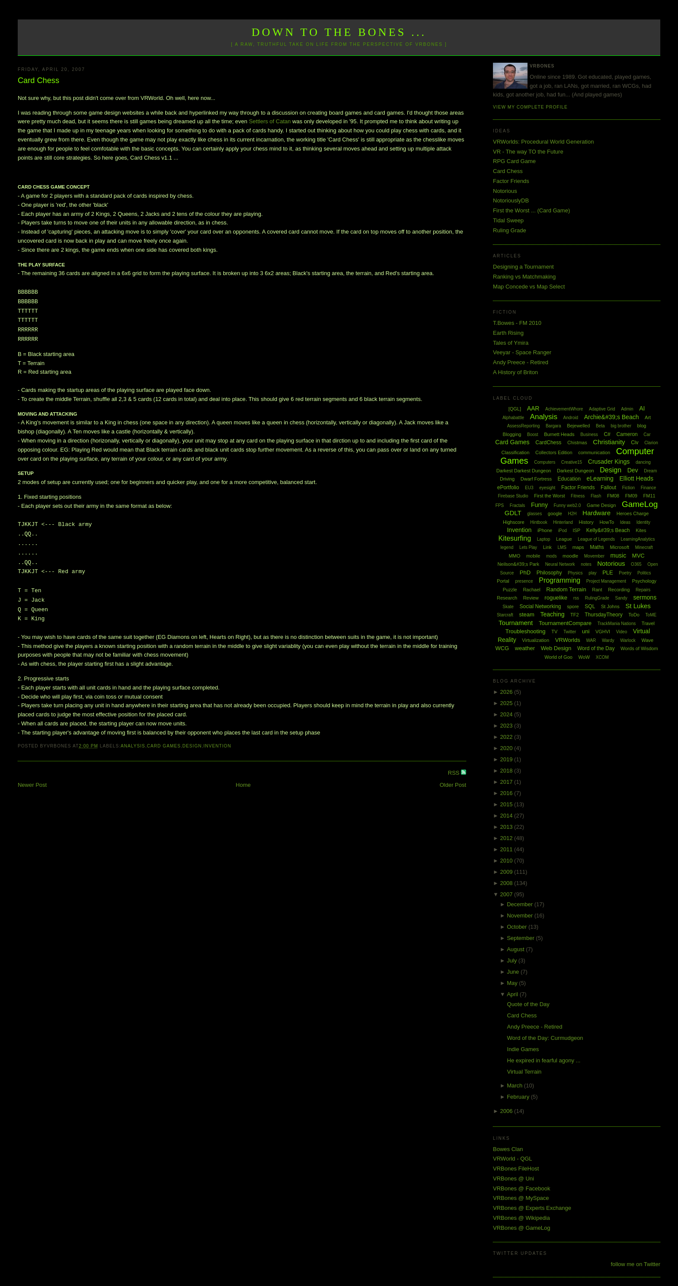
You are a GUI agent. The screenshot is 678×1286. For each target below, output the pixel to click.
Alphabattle (513, 417)
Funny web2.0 (567, 505)
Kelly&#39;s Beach (608, 530)
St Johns (610, 606)
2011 (507, 849)
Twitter (569, 631)
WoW (584, 657)
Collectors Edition (553, 452)
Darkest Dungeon (575, 470)
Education (569, 479)
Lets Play (528, 547)
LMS (561, 547)
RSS (454, 773)
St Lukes (637, 605)
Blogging (512, 434)
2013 (507, 827)
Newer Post (32, 785)
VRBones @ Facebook (521, 1188)
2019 (507, 759)
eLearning (600, 478)
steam (526, 614)
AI (642, 408)
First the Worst (549, 495)
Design (192, 746)
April (513, 994)
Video (621, 631)
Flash (596, 496)
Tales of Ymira (510, 343)
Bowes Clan (508, 1149)
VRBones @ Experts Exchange (532, 1208)
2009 (507, 872)
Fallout (608, 487)
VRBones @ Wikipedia (521, 1218)
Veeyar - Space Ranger (522, 352)
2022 (507, 737)
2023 (507, 725)
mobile (533, 555)
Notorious (505, 191)
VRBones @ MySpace (521, 1198)
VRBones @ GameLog (521, 1228)
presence (524, 581)
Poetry (625, 573)
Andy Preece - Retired (520, 362)
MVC (638, 555)
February (519, 1097)
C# (607, 434)
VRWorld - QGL (512, 1158)
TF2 (574, 614)
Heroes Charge (633, 513)
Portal (503, 581)
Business (589, 434)
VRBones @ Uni (513, 1178)
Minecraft (644, 547)
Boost (532, 434)
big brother (621, 425)
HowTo (606, 522)
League (564, 539)
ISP (576, 530)
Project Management (606, 581)
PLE (607, 572)
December (520, 904)
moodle (570, 555)
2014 (507, 815)
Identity (643, 522)
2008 (507, 883)
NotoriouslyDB (511, 200)
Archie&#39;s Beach (611, 417)
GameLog (640, 504)
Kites (641, 530)
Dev (632, 470)
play (592, 573)
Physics (575, 573)
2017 (507, 782)
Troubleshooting (525, 631)
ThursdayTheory (603, 615)
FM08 (613, 495)
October (517, 927)
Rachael (531, 589)
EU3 (529, 487)
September (521, 938)
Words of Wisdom (639, 648)
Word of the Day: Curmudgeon (545, 1038)
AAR (533, 408)
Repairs (643, 589)
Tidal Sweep (508, 220)
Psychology (644, 581)
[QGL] (514, 408)
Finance (648, 487)
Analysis (133, 746)
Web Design (556, 648)
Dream (650, 470)
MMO (514, 555)
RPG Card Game (514, 161)
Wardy (608, 640)
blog (641, 425)
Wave (648, 640)
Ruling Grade (509, 230)
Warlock (628, 640)
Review (531, 597)
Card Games (164, 746)
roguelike (555, 597)
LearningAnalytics (638, 539)
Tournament (516, 622)
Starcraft (505, 615)
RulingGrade (597, 598)
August (516, 949)
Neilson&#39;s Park (518, 564)
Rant (597, 589)
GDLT (513, 512)
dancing (643, 462)
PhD (525, 572)
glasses (534, 513)
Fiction (628, 487)
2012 (507, 838)
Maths (597, 547)
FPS (500, 505)
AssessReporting (523, 425)
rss (576, 598)
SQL (590, 606)
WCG (502, 648)
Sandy (621, 598)
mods (551, 556)
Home (243, 785)
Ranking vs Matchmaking (524, 276)
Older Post (453, 785)
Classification (516, 452)
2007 (507, 894)
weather (525, 648)
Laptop (543, 539)
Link (547, 547)
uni (585, 631)
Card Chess (38, 80)
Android (570, 417)
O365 (636, 564)
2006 (507, 1111)
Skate (508, 606)
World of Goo (558, 657)
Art (648, 417)
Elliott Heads (637, 478)
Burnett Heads (559, 434)
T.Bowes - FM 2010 (517, 323)
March (515, 1085)
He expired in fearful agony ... (544, 1060)
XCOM (602, 657)
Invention (217, 746)
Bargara (553, 425)
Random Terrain (566, 589)
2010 (507, 860)
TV (554, 631)
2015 (507, 804)
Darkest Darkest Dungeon (523, 470)
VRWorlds (567, 640)
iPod (562, 530)
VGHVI (602, 631)
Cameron (626, 434)
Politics (644, 573)
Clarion (651, 442)
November (520, 915)
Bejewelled (578, 425)
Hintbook (538, 522)
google (555, 513)
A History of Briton (515, 372)
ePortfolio (508, 487)
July (512, 960)
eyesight (547, 487)
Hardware (596, 512)
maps (578, 547)
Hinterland (563, 522)
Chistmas (577, 442)
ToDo (634, 614)
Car (646, 434)
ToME (651, 615)
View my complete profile (530, 107)
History (586, 522)
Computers (544, 462)
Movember (594, 556)
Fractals (517, 505)
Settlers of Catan (270, 121)
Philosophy (549, 573)
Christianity (609, 442)
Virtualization (535, 640)
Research (507, 597)
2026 (507, 692)
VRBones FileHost (516, 1168)
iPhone (544, 530)
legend (506, 547)
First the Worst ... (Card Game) (531, 210)
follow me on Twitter (635, 1264)
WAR (591, 640)
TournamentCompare (565, 623)
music (619, 555)
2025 (507, 703)
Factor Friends (511, 181)
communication (594, 452)
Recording (619, 589)
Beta (600, 425)
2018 (507, 770)
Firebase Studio (513, 496)
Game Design (601, 505)
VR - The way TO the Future (528, 151)
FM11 (649, 495)
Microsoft (619, 547)
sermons (644, 597)
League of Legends (596, 539)
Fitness (578, 496)
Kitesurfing (515, 538)
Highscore (513, 522)
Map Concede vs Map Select (529, 286)
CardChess (548, 442)
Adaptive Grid (602, 409)
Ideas (625, 522)
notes (586, 564)
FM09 (631, 495)
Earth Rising (508, 333)
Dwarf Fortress (536, 478)
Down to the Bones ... (339, 32)
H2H (572, 513)
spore (573, 606)
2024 (507, 714)
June (514, 972)
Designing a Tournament (523, 266)
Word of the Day (595, 648)
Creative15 (571, 462)
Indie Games (523, 1049)
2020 (507, 748)
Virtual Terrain (524, 1071)
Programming (559, 580)
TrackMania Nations (617, 623)
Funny (539, 504)
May (513, 983)
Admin (627, 409)
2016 (507, 793)
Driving (507, 478)
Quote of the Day (528, 1004)
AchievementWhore (564, 409)
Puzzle (510, 589)
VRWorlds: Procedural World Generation (543, 141)
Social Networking (540, 606)
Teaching (552, 614)
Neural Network (560, 564)
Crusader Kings (609, 461)
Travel (648, 623)
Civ (634, 442)
